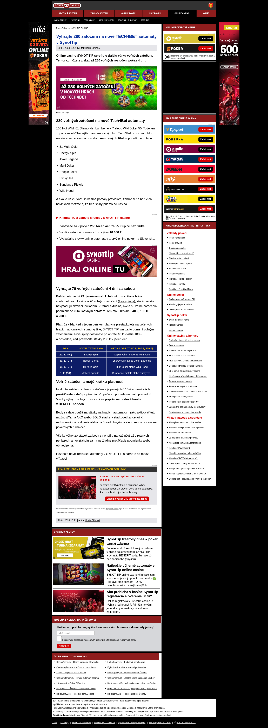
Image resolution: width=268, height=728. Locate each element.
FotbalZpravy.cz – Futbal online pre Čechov (127, 672)
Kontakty (65, 722)
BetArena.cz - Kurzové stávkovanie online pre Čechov (131, 683)
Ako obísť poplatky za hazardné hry (185, 453)
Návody (133, 20)
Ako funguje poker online (180, 304)
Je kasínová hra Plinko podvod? (183, 438)
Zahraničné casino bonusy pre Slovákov (187, 407)
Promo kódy (89, 20)
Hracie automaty (106, 20)
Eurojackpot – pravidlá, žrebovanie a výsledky (190, 479)
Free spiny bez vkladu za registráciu (185, 361)
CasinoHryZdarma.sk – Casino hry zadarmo (76, 667)
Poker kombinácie (177, 238)
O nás (54, 722)
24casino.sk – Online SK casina (70, 683)
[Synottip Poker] (229, 124)
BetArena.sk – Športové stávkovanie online (76, 688)
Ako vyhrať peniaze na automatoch (185, 443)
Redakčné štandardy (81, 722)
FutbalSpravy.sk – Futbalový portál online (126, 662)
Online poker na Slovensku (181, 309)
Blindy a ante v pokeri (179, 258)
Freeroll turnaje (176, 325)
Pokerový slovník (177, 274)
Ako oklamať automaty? (180, 432)
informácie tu (69, 512)
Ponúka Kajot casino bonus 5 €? (183, 402)
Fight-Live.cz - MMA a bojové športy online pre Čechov (132, 688)
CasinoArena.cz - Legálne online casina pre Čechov (131, 678)
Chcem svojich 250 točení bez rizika (126, 498)
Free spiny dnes (176, 345)
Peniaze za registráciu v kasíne (183, 386)
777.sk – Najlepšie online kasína (71, 672)
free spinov (126, 301)
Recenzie (145, 20)
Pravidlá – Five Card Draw (181, 289)
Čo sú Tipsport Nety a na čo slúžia (184, 463)
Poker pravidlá (175, 243)
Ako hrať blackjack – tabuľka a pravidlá (186, 427)
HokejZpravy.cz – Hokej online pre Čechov (126, 694)
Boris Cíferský (92, 48)
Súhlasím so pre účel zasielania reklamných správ (99, 640)
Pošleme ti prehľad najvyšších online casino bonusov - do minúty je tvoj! (105, 627)
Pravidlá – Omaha (177, 284)
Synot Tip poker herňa (179, 320)
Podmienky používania (104, 722)
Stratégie (122, 20)
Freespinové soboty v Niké (181, 397)
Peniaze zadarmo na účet (180, 381)
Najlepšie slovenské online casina (184, 340)
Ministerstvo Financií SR (80, 715)
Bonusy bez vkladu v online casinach (186, 366)
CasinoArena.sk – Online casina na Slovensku (77, 662)
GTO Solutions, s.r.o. (186, 722)
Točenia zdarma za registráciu (182, 350)
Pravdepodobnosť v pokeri (181, 263)
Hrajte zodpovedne (112, 509)
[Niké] (39, 124)
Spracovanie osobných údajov (131, 722)
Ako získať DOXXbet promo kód (183, 458)
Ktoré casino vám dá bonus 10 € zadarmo (188, 376)
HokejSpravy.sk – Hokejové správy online (75, 694)
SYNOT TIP (111, 329)
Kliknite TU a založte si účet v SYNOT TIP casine (94, 217)
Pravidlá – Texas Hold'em (180, 279)
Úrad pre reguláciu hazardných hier (109, 715)
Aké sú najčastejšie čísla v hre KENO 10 (187, 474)
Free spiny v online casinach (182, 355)
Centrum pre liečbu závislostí (158, 715)
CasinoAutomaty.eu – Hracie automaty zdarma (77, 678)
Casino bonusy (59, 20)
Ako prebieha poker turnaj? (181, 253)
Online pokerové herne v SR (182, 299)
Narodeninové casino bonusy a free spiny (188, 391)
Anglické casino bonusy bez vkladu (185, 412)
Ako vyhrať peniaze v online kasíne (185, 422)
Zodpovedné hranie (134, 715)
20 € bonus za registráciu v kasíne (184, 371)
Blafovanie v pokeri (177, 268)
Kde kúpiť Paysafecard (179, 448)
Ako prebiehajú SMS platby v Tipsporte (186, 468)
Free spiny (75, 20)
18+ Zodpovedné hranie (160, 722)
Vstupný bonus (176, 330)
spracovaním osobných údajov (88, 640)
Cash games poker (177, 248)
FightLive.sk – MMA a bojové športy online (126, 667)
